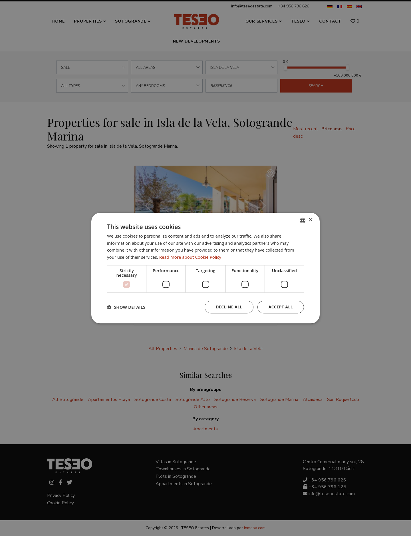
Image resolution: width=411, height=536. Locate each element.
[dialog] (205, 268)
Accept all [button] (281, 307)
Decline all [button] (229, 307)
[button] (126, 307)
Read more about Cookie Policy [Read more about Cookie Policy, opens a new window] (190, 257)
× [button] (310, 220)
